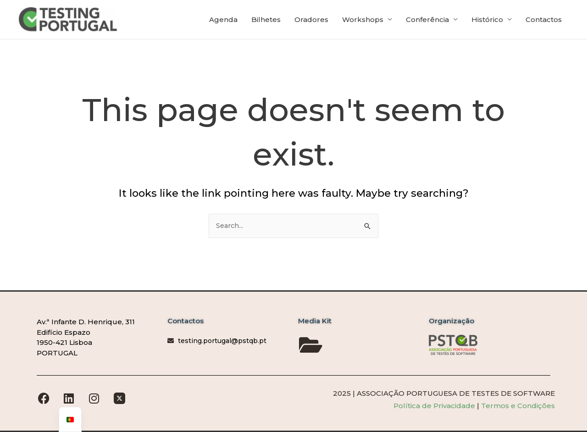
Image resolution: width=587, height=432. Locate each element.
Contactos (544, 21)
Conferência (427, 21)
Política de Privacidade (435, 405)
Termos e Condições (518, 405)
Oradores (311, 21)
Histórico (487, 21)
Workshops (362, 21)
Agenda (223, 21)
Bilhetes (266, 21)
